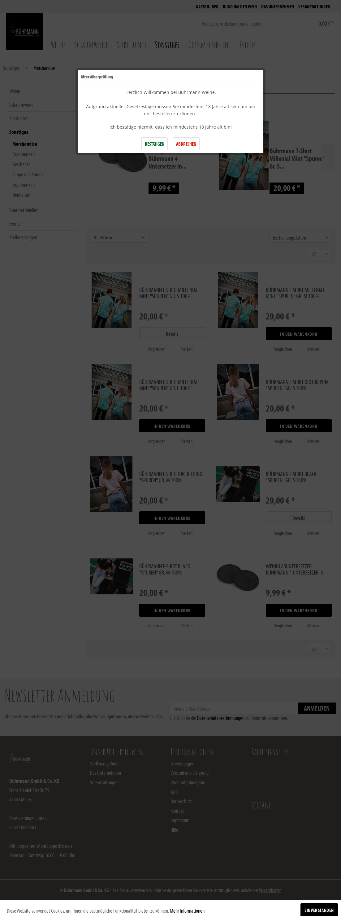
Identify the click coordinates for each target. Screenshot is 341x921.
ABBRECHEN (186, 144)
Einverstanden (319, 910)
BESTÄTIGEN (154, 144)
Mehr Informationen (187, 910)
